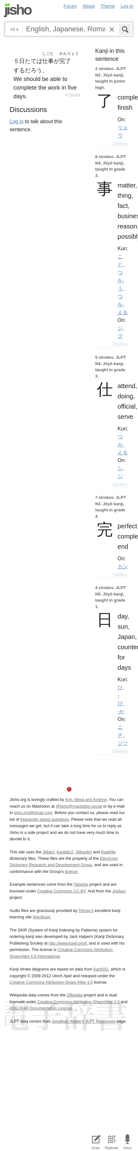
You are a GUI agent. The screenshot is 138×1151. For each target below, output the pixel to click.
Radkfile (108, 852)
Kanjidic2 (65, 852)
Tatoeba (74, 94)
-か (121, 711)
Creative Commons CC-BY (61, 891)
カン (123, 566)
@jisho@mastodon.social (79, 806)
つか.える (123, 304)
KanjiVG (100, 969)
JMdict (48, 852)
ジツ (123, 743)
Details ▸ (120, 143)
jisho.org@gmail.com (33, 812)
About (89, 6)
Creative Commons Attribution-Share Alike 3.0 (51, 982)
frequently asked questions (44, 819)
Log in (127, 6)
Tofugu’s (85, 910)
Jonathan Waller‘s (68, 1021)
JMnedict (83, 852)
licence (71, 871)
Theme (108, 6)
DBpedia (74, 995)
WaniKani (41, 917)
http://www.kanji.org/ (67, 943)
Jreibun (119, 891)
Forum (70, 6)
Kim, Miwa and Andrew (85, 799)
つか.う (121, 280)
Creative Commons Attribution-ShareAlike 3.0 (78, 1001)
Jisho (18, 10)
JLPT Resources (100, 1021)
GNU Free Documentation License (41, 1008)
